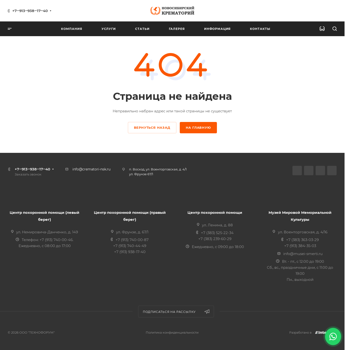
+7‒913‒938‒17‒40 (30, 10)
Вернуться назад (152, 127)
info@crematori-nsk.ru (91, 169)
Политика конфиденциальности (172, 332)
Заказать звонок (28, 174)
